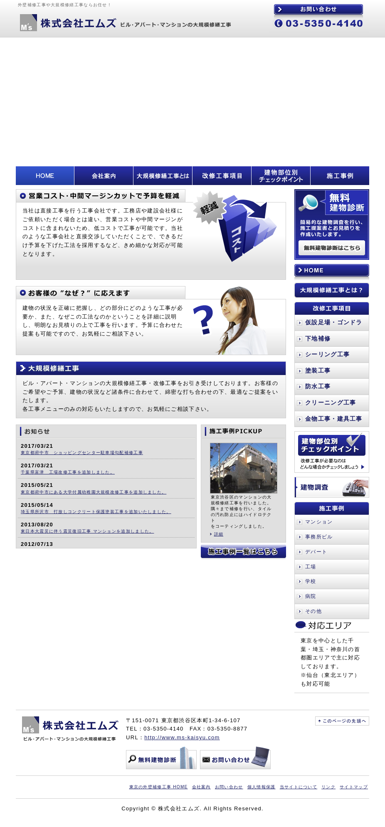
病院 (310, 596)
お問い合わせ (318, 9)
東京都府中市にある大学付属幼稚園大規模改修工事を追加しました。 (93, 492)
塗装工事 (318, 370)
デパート (316, 552)
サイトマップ (354, 787)
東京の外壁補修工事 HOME (158, 787)
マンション (319, 522)
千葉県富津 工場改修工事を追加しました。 (68, 472)
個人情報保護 (261, 787)
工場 (310, 567)
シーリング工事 (327, 354)
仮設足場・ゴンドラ (334, 322)
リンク (328, 787)
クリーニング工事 (330, 402)
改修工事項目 (331, 308)
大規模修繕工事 (151, 368)
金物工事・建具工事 (334, 418)
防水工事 (318, 386)
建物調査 (331, 487)
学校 (310, 581)
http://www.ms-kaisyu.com (182, 737)
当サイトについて (298, 787)
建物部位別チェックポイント (331, 452)
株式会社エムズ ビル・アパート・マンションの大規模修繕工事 (124, 22)
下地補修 (318, 338)
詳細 (219, 534)
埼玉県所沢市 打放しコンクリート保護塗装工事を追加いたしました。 (96, 511)
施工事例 (331, 508)
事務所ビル (319, 537)
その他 (313, 611)
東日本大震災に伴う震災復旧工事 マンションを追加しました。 (87, 531)
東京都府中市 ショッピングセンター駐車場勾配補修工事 (82, 452)
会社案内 (201, 787)
